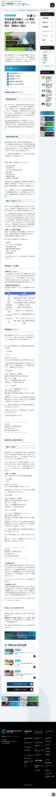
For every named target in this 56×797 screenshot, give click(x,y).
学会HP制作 (27, 759)
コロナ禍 (45, 62)
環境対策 (47, 779)
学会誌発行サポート (28, 753)
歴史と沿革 (47, 751)
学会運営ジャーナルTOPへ (20, 698)
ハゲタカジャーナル (46, 53)
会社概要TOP (48, 748)
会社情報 (47, 761)
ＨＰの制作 (14, 618)
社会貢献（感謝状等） (49, 785)
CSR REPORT (48, 781)
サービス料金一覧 (28, 764)
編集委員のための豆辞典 (39, 775)
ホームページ (46, 31)
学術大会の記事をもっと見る (20, 692)
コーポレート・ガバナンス (49, 754)
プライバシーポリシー (49, 775)
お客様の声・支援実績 (28, 771)
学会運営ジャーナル (9, 10)
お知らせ (47, 769)
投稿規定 (45, 59)
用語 (44, 40)
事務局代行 (7, 618)
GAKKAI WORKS (39, 752)
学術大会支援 (27, 756)
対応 (44, 65)
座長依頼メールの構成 (16, 76)
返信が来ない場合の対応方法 (18, 82)
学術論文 (45, 56)
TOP (2, 10)
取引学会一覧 (27, 767)
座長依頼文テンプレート (17, 79)
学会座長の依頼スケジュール (18, 73)
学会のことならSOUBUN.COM (19, 85)
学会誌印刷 (45, 18)
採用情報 (47, 763)
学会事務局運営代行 (28, 748)
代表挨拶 (47, 758)
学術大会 (16, 10)
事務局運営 (45, 26)
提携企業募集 (48, 771)
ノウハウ (45, 35)
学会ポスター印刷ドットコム (39, 760)
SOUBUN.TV (38, 763)
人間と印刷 (37, 779)
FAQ (25, 774)
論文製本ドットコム (39, 756)
